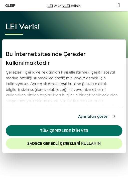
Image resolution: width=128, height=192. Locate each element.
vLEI (66, 5)
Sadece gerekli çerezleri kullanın (64, 143)
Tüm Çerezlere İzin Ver (64, 130)
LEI (50, 5)
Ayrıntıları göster (93, 116)
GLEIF (10, 5)
